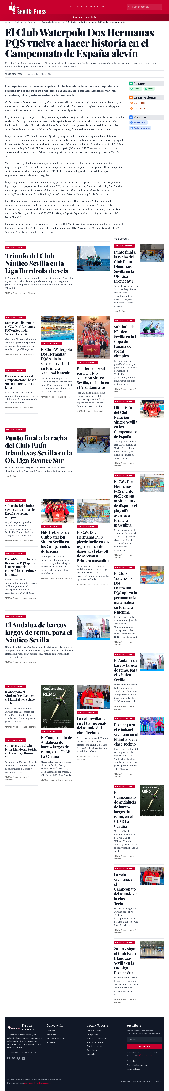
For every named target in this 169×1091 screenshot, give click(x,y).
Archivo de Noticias (56, 1038)
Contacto (91, 1054)
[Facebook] (8, 1058)
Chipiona (77, 17)
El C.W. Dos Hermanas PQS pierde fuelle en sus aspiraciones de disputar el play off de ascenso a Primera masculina (93, 546)
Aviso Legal (92, 1050)
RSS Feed (51, 1042)
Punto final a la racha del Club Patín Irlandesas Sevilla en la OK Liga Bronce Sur (125, 266)
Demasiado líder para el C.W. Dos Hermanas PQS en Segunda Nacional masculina (20, 328)
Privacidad (126, 1081)
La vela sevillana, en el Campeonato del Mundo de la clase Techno (92, 725)
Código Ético (93, 1034)
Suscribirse (144, 1046)
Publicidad (131, 1061)
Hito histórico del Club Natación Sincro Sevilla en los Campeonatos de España (55, 542)
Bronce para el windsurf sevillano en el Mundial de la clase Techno (20, 697)
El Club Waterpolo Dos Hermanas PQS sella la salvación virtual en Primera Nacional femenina (56, 361)
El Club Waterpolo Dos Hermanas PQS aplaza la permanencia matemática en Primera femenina (21, 566)
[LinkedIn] (23, 1058)
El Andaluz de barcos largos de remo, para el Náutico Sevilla (125, 670)
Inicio (7, 22)
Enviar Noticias (133, 1069)
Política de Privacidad (97, 1038)
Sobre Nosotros (94, 1031)
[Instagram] (18, 1058)
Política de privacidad (146, 1055)
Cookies (137, 1081)
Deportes (32, 22)
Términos (147, 1081)
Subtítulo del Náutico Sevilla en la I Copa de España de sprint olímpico (20, 511)
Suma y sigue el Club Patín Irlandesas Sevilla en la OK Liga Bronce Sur (21, 751)
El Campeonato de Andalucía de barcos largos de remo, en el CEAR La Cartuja (56, 747)
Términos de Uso (94, 1046)
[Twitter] (13, 1058)
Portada (18, 22)
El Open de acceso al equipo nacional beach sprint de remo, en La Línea (20, 382)
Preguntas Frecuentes (137, 1065)
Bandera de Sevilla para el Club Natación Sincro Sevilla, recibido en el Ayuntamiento (93, 378)
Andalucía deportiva (51, 22)
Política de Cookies (95, 1042)
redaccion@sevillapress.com (37, 1083)
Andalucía (91, 17)
